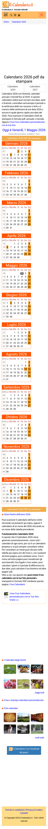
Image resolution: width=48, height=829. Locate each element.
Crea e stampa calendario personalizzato (24, 700)
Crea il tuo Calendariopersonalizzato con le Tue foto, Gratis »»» (24, 596)
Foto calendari (11, 708)
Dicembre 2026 (16, 479)
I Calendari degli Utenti (15, 660)
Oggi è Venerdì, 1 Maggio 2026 (24, 131)
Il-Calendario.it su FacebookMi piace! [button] (24, 750)
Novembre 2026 (16, 446)
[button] (11, 15)
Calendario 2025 (12, 88)
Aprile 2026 (16, 236)
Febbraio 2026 (16, 173)
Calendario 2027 (35, 88)
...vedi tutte (38, 737)
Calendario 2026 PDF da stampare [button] (24, 138)
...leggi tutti (38, 692)
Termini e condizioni (14, 810)
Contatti (24, 813)
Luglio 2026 (16, 324)
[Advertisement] (24, 48)
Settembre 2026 (16, 387)
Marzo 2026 (16, 203)
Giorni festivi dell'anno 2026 (17, 514)
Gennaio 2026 (16, 143)
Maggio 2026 (16, 265)
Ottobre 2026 (16, 417)
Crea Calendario (17, 584)
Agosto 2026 (16, 354)
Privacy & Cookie (34, 810)
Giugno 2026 (16, 295)
